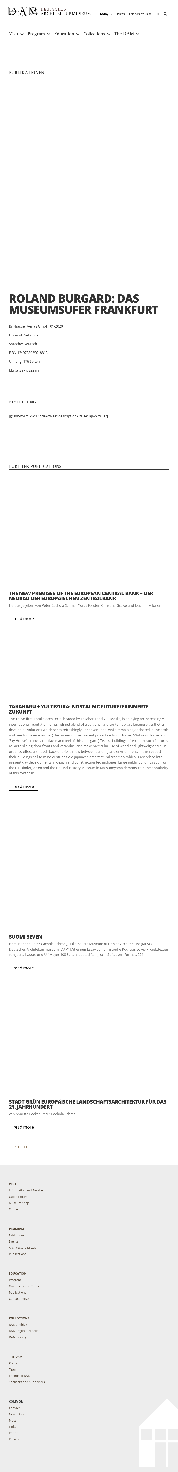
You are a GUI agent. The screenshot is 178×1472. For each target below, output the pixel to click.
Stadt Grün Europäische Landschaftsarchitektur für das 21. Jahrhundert (87, 1104)
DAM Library (17, 1337)
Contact (14, 1209)
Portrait (14, 1363)
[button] (165, 14)
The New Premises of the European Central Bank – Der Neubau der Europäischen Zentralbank (81, 596)
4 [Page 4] (18, 1146)
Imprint (14, 1433)
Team (13, 1369)
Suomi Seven (25, 936)
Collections (97, 31)
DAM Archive (18, 1325)
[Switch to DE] (157, 14)
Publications (17, 1254)
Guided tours (18, 1197)
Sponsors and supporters (27, 1382)
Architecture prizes (22, 1248)
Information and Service (26, 1190)
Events (13, 1241)
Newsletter (16, 1414)
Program (39, 31)
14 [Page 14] (25, 1146)
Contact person (19, 1299)
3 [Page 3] (15, 1146)
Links (12, 1427)
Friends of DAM (140, 14)
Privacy (14, 1439)
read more (23, 618)
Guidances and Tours (24, 1286)
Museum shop (19, 1203)
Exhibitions (17, 1235)
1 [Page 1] (10, 1146)
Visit (16, 31)
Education (67, 31)
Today (106, 14)
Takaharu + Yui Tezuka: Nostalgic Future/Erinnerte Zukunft (78, 709)
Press (121, 14)
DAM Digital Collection (24, 1331)
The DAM (127, 31)
